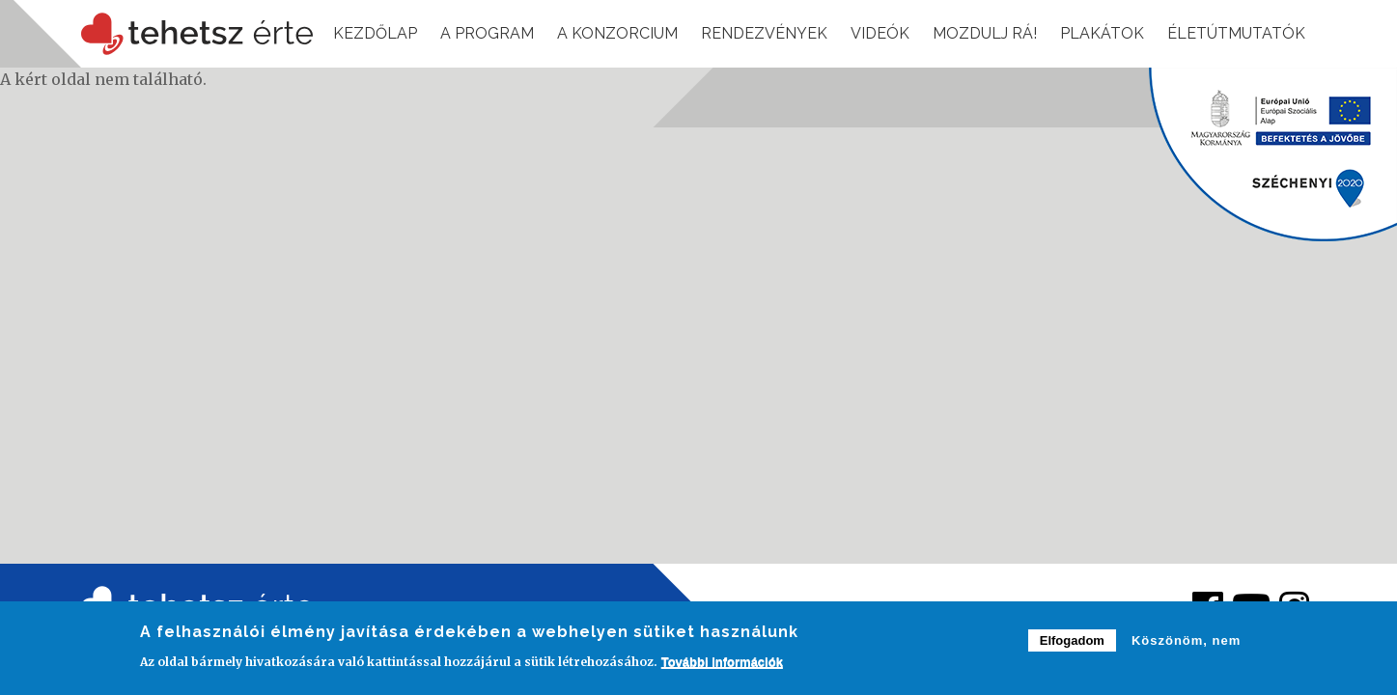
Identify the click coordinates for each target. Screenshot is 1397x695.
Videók (880, 33)
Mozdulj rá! (985, 33)
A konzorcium (617, 33)
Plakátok (1102, 33)
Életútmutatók (1236, 33)
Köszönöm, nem (1186, 645)
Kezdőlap (375, 33)
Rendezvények (764, 33)
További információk (722, 665)
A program (487, 33)
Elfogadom (1072, 645)
